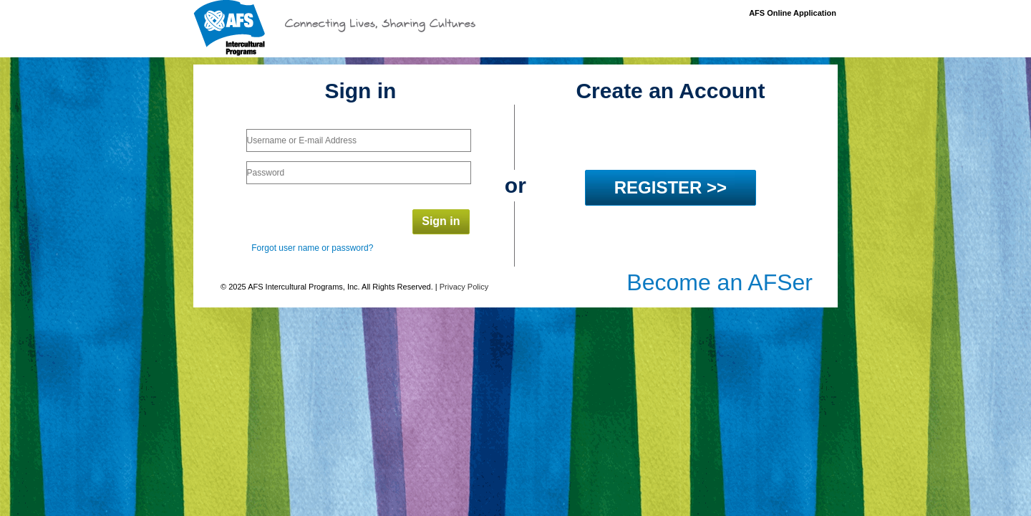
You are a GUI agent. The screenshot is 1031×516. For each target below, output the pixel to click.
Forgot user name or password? (312, 248)
